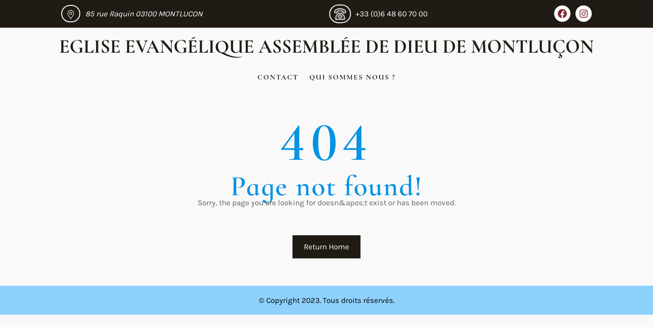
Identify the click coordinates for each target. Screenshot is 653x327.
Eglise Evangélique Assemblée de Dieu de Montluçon (326, 46)
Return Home (326, 246)
